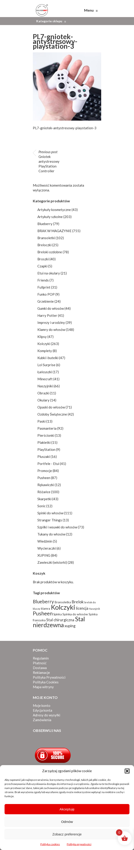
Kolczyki (43, 344)
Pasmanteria (47, 428)
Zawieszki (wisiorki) (52, 562)
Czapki (42, 266)
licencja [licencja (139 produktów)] (82, 608)
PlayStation (46, 449)
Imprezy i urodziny (51, 322)
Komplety (44, 351)
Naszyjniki (45, 386)
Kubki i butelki (47, 358)
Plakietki (44, 442)
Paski (41, 421)
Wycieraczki (46, 548)
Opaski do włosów (51, 407)
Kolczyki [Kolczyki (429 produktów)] (63, 607)
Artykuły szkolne (50, 217)
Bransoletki (46, 238)
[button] (127, 771)
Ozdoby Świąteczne (52, 414)
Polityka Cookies (46, 682)
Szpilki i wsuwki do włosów (57, 527)
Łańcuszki (44, 372)
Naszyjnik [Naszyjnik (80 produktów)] (94, 608)
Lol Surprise (46, 365)
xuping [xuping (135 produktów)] (69, 626)
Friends (43, 280)
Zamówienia (42, 720)
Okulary (43, 400)
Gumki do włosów (50, 308)
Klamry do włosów (51, 329)
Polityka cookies (50, 844)
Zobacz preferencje (67, 834)
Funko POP (46, 294)
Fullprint (43, 287)
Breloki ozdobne (49, 252)
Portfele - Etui (48, 464)
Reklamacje (41, 672)
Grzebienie (45, 301)
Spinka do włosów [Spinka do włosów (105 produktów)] (75, 614)
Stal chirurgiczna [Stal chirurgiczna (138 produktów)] (60, 620)
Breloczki (44, 245)
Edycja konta (42, 710)
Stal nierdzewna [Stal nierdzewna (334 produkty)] (59, 622)
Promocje (44, 471)
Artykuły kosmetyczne (54, 210)
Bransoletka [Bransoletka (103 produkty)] (63, 602)
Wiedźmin (44, 541)
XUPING (43, 555)
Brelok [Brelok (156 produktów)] (78, 601)
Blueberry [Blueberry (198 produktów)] (43, 601)
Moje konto (41, 705)
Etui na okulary (48, 273)
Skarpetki (44, 499)
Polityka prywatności (79, 844)
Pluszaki (43, 456)
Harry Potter (47, 315)
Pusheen (43, 478)
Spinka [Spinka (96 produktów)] (57, 614)
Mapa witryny (43, 687)
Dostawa (40, 668)
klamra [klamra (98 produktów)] (45, 608)
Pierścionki (45, 435)
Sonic (41, 506)
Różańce (43, 492)
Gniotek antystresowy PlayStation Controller (49, 161)
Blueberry (44, 224)
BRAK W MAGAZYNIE (54, 231)
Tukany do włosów (51, 534)
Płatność (39, 663)
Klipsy (42, 337)
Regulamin (41, 658)
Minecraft (45, 379)
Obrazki (43, 393)
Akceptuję (67, 809)
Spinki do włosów (50, 513)
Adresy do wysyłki (46, 715)
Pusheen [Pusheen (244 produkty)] (43, 613)
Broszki (43, 259)
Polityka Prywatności (49, 677)
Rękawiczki (45, 485)
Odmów (67, 822)
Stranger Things (49, 520)
